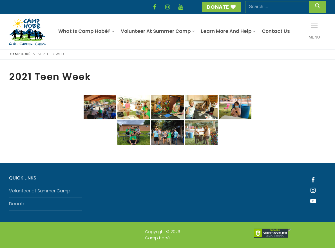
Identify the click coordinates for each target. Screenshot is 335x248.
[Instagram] (167, 7)
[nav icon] (314, 31)
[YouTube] (180, 7)
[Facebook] (154, 7)
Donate (221, 6)
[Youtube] (313, 201)
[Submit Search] (317, 7)
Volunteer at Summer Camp (39, 191)
